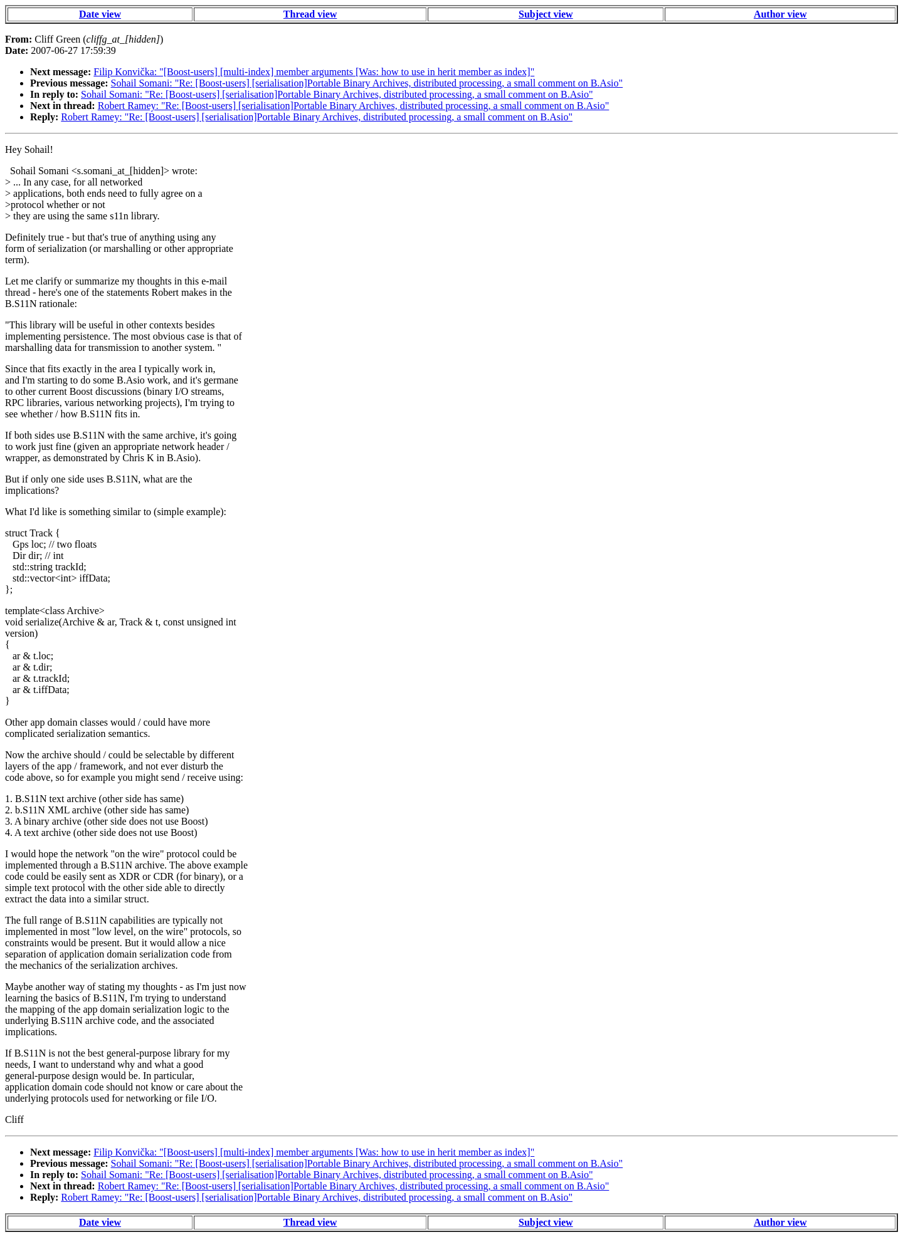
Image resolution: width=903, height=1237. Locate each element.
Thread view (310, 14)
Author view (780, 14)
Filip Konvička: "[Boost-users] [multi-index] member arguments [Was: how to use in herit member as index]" (313, 71)
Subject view (546, 14)
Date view (100, 14)
